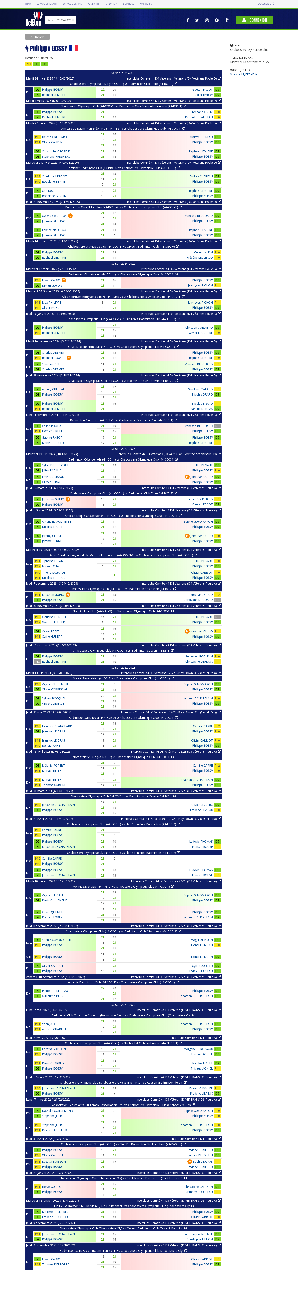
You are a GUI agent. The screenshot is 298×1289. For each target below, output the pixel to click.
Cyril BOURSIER (202, 966)
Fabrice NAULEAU (54, 230)
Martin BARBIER (53, 443)
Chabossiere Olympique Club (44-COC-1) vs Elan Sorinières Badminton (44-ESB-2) (123, 824)
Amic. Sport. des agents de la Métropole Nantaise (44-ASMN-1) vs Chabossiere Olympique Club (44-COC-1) (123, 555)
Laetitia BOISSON (54, 1049)
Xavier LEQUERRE (201, 333)
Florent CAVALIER (201, 1088)
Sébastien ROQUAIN (199, 656)
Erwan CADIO (51, 280)
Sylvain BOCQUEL (54, 698)
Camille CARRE (203, 726)
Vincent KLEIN (203, 252)
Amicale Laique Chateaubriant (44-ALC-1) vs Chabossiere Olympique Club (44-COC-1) (123, 516)
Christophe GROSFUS (56, 151)
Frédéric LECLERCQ (200, 257)
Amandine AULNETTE (56, 521)
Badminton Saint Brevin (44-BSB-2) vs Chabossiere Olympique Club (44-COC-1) (123, 718)
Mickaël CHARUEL (54, 566)
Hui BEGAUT (204, 465)
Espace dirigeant (47, 3)
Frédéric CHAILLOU (200, 1150)
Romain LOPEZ (52, 917)
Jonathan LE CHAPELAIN (196, 698)
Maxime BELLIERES (55, 1212)
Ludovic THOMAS (201, 841)
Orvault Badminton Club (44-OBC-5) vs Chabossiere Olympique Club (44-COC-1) (123, 347)
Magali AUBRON (202, 940)
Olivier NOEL (50, 308)
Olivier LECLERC (202, 805)
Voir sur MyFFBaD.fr (243, 74)
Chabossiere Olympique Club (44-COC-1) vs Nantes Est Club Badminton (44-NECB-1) (123, 1043)
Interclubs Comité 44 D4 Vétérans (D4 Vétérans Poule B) (181, 269)
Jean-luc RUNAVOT (54, 221)
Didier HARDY (203, 95)
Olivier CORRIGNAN (55, 689)
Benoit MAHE (51, 746)
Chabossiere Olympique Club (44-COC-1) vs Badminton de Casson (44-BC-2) (123, 589)
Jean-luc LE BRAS (201, 409)
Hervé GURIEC (51, 1187)
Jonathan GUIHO (202, 477)
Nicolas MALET (202, 1063)
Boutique (128, 3)
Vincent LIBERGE (53, 703)
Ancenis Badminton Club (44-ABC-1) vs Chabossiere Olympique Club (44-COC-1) (123, 982)
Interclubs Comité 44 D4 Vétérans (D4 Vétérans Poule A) (181, 488)
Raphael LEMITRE (54, 95)
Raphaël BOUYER (53, 358)
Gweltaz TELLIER (53, 622)
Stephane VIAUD (202, 595)
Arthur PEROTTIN (201, 1155)
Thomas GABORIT (54, 785)
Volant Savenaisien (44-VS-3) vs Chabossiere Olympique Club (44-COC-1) (123, 678)
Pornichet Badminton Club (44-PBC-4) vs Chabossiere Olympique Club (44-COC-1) (123, 168)
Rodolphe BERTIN (54, 181)
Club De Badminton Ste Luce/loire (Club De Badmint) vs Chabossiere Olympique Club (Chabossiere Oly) (123, 1206)
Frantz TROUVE (202, 847)
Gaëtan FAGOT (202, 90)
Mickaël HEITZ (51, 771)
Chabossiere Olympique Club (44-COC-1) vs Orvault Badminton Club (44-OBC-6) (123, 246)
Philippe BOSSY (52, 90)
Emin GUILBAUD (53, 477)
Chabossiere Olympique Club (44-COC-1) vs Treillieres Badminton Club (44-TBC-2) (123, 319)
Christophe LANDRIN (198, 1187)
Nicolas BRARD (202, 394)
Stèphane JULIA (52, 1116)
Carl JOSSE (49, 191)
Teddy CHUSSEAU (201, 971)
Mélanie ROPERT (53, 765)
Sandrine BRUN (52, 364)
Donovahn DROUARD (198, 600)
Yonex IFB (93, 3)
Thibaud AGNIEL (202, 1054)
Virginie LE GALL (53, 895)
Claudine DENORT (54, 617)
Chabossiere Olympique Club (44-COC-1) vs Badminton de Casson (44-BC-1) (123, 796)
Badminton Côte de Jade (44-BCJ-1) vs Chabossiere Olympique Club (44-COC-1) (123, 459)
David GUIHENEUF (54, 900)
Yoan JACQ (49, 1024)
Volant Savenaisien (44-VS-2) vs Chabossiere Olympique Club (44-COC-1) (123, 887)
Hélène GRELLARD (54, 137)
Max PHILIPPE (51, 302)
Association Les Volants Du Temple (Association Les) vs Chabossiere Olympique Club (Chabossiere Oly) (123, 1105)
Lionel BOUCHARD (200, 499)
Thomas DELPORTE (55, 1264)
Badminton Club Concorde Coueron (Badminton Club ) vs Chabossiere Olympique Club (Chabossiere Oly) (123, 1015)
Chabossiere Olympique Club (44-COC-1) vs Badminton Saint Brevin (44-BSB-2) (123, 381)
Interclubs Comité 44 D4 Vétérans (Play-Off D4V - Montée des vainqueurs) (169, 454)
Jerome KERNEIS (53, 541)
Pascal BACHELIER (54, 1130)
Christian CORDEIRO (199, 327)
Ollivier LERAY (51, 482)
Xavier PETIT (50, 631)
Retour (39, 37)
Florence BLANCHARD (57, 726)
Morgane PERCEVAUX (198, 1049)
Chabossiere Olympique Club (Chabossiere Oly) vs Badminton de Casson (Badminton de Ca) (123, 1082)
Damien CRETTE (53, 431)
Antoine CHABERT (54, 1029)
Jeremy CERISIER (53, 536)
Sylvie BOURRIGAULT (56, 465)
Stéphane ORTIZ (202, 112)
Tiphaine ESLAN (52, 561)
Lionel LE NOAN (202, 945)
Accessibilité (266, 3)
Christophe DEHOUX (199, 661)
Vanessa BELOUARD (199, 216)
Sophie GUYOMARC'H (198, 521)
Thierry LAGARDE (53, 572)
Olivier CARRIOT (202, 572)
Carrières (146, 3)
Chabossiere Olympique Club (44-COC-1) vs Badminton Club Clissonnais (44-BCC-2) (123, 931)
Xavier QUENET (52, 912)
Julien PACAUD (52, 470)
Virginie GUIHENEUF (55, 684)
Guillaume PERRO (54, 996)
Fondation (111, 3)
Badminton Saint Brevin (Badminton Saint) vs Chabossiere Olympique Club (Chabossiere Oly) (123, 1251)
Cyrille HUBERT (52, 636)
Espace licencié (72, 3)
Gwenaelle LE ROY (54, 216)
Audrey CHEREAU (201, 137)
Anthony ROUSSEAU (199, 1192)
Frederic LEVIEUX (201, 810)
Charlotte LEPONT (54, 176)
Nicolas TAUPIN (53, 527)
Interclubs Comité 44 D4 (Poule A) (196, 1038)
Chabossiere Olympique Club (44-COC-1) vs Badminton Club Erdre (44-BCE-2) (123, 84)
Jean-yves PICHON (200, 285)
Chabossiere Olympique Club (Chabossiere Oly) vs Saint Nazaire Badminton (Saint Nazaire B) (123, 1178)
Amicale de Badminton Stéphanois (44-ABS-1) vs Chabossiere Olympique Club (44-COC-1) (123, 128)
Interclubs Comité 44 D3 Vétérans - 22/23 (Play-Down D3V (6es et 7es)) (171, 673)
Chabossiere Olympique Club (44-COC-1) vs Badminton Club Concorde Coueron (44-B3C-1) (123, 106)
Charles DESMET (53, 353)
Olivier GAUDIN (52, 142)
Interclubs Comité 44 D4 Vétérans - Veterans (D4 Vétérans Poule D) (173, 78)
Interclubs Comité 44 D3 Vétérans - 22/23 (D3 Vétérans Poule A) (176, 752)
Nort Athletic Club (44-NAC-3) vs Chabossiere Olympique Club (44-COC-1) (123, 611)
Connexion (254, 20)
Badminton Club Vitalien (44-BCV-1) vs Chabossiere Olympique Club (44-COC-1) (123, 274)
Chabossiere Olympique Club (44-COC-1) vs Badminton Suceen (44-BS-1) (123, 650)
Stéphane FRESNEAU (56, 156)
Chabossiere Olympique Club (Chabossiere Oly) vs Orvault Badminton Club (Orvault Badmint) (123, 1228)
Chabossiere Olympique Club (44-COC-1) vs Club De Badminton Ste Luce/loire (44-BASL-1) (123, 1144)
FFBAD (27, 3)
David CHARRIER (53, 1063)
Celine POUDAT (52, 426)
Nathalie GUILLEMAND (57, 1111)
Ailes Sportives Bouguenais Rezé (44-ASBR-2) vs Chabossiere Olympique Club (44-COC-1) (123, 297)
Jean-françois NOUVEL (198, 1234)
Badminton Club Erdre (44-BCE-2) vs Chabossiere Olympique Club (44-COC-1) (123, 420)
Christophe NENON (200, 1239)
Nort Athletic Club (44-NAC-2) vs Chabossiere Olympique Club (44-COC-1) (123, 757)
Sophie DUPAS (203, 1162)
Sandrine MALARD (200, 389)
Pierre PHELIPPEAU (55, 991)
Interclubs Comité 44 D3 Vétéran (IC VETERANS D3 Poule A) (179, 1010)
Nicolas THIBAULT (54, 578)
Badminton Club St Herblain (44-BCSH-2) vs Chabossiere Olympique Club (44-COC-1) (123, 207)
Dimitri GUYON (52, 285)
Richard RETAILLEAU (199, 117)
